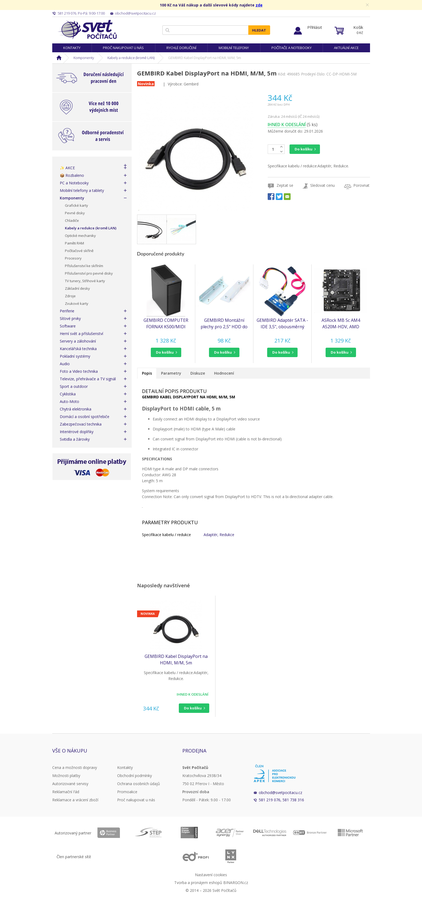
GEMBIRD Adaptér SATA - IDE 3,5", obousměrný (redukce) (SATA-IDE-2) (282, 323)
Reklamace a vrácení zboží (75, 799)
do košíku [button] (165, 352)
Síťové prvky (70, 318)
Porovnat (361, 185)
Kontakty (72, 47)
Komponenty (84, 57)
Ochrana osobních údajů (138, 783)
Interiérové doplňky (76, 431)
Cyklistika (68, 393)
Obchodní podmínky (134, 775)
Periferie (67, 310)
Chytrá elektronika (75, 409)
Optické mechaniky (80, 235)
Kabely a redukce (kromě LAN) (131, 57)
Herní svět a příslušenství (81, 333)
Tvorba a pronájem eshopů (198, 882)
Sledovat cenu (322, 185)
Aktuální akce (346, 47)
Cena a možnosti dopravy (74, 767)
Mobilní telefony (234, 47)
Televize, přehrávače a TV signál (88, 378)
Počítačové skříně (79, 250)
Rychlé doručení (181, 47)
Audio (65, 363)
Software (68, 326)
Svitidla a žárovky (75, 439)
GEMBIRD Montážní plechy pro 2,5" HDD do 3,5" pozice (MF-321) (224, 323)
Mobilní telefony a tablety (82, 190)
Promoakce (127, 791)
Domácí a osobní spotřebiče (84, 416)
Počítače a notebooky (291, 47)
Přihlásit (314, 27)
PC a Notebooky (74, 182)
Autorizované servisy (70, 783)
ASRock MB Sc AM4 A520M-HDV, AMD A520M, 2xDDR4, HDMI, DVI (340, 323)
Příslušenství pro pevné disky (89, 273)
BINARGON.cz (235, 882)
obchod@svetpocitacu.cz (280, 792)
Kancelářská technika (78, 348)
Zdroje (70, 296)
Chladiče (72, 220)
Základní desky (77, 288)
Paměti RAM (74, 243)
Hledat (259, 30)
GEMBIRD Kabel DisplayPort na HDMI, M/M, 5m (176, 659)
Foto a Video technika (79, 371)
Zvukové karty (76, 303)
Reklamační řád (65, 791)
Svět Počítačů (87, 29)
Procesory (73, 258)
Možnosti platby (66, 775)
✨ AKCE (67, 167)
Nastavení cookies (211, 874)
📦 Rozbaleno (72, 175)
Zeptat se (285, 185)
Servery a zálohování (78, 341)
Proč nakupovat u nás (123, 47)
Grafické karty (76, 205)
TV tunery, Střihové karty (85, 280)
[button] (166, 352)
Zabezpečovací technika (81, 424)
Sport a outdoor (74, 386)
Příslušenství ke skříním (84, 265)
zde (259, 5)
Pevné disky (75, 212)
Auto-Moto (69, 401)
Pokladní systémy (75, 356)
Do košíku (303, 149)
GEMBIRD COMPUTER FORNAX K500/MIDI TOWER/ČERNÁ (166, 323)
